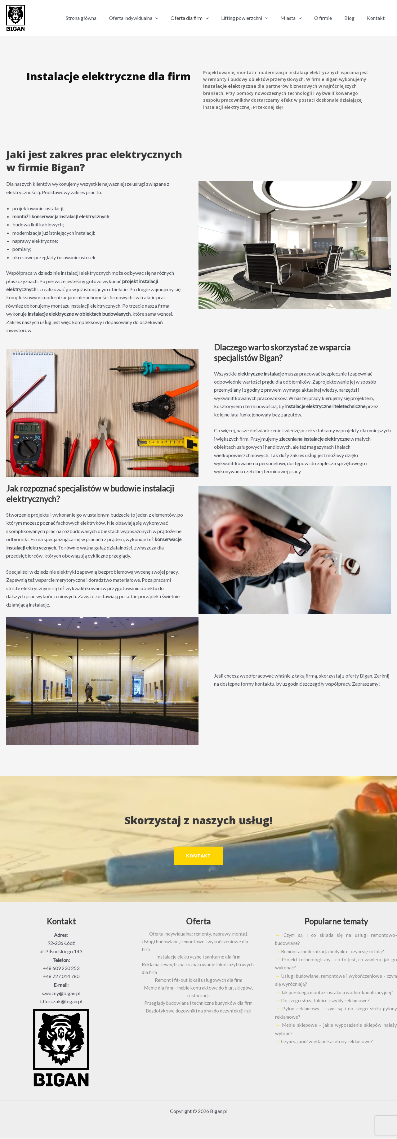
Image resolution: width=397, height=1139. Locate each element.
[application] (171, 18)
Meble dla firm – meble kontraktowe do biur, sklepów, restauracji (198, 988)
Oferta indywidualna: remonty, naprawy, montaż (198, 935)
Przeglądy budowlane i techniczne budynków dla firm (198, 1000)
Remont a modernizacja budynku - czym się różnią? (335, 952)
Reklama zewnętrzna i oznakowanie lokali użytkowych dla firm (194, 963)
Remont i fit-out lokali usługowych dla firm (198, 976)
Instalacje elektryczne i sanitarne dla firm (198, 951)
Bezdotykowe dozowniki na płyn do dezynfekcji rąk (198, 1008)
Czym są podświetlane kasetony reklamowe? (328, 1050)
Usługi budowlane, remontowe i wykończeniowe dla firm (198, 943)
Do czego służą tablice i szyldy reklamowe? (327, 1009)
